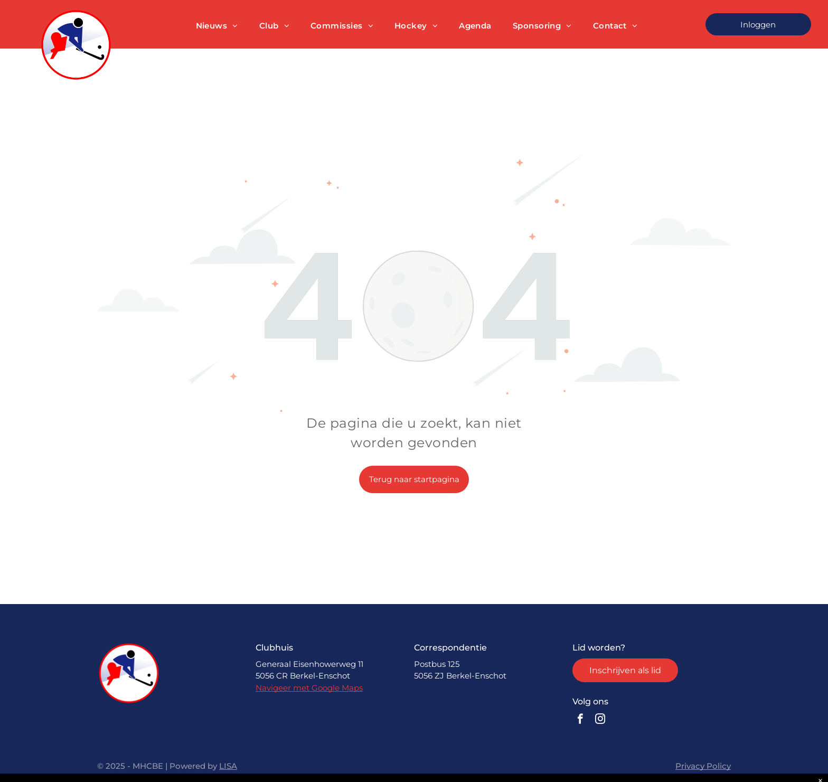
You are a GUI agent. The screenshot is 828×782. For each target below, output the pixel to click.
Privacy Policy (703, 766)
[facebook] (580, 720)
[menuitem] (217, 26)
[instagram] (600, 720)
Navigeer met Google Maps (309, 688)
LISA (228, 766)
